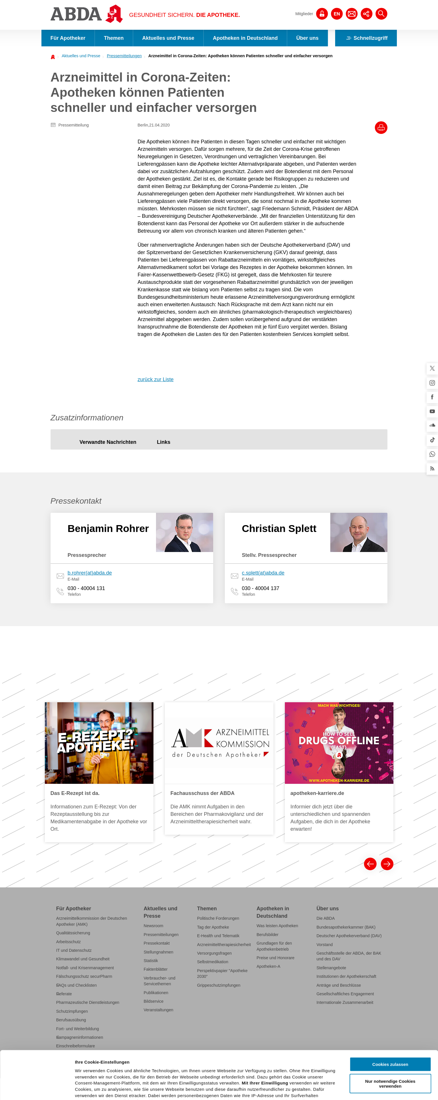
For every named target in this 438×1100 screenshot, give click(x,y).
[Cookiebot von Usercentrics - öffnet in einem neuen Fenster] (37, 1089)
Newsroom (153, 925)
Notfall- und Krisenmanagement (85, 968)
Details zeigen (303, 1088)
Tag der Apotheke (213, 927)
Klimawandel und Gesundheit (83, 959)
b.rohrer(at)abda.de (90, 573)
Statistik (151, 960)
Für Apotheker (68, 38)
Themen (114, 38)
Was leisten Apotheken (277, 925)
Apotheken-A (268, 966)
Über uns (307, 38)
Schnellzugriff (365, 38)
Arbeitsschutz (68, 941)
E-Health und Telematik (218, 935)
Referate (64, 994)
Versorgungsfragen (214, 953)
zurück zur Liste (156, 379)
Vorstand (325, 944)
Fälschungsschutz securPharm (84, 976)
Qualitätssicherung (73, 933)
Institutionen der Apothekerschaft (346, 976)
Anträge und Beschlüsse (339, 985)
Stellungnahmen (158, 952)
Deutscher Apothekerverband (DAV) (349, 935)
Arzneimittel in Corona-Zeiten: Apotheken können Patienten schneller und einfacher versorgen (240, 56)
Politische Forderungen (218, 918)
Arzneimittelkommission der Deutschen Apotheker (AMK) (91, 921)
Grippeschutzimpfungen (219, 985)
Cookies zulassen (390, 1016)
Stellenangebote (331, 968)
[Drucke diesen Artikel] (381, 127)
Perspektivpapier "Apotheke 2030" (222, 973)
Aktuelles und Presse (168, 38)
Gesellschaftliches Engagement (345, 994)
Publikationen (156, 992)
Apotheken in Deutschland (245, 38)
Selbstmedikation (212, 961)
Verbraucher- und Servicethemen (159, 981)
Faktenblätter (156, 969)
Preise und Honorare (276, 957)
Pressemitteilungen (124, 56)
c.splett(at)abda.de (263, 573)
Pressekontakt (157, 943)
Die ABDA (326, 918)
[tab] (108, 442)
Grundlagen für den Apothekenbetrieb (274, 946)
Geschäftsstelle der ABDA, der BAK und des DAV (349, 956)
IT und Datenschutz (74, 950)
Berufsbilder (268, 934)
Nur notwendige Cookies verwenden (390, 1035)
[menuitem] (79, 56)
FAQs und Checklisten (76, 985)
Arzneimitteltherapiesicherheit (224, 944)
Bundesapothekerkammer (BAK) (346, 927)
